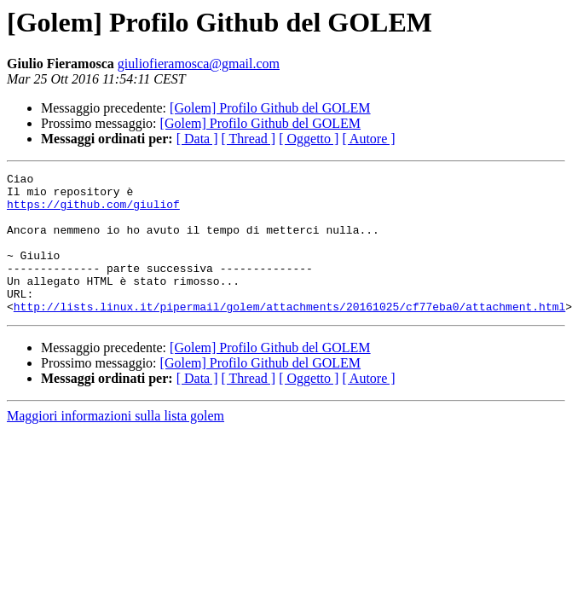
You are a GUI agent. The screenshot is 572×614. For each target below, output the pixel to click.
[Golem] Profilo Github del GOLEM (270, 108)
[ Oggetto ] (308, 138)
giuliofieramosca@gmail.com (199, 63)
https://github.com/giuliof (93, 211)
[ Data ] (197, 138)
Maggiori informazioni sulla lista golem (115, 444)
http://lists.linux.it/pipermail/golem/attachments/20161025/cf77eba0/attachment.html (289, 334)
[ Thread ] (249, 138)
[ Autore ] (368, 138)
